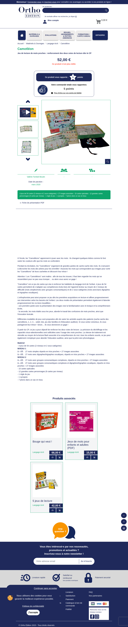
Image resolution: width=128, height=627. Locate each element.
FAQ (91, 592)
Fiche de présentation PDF (32, 203)
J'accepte (33, 612)
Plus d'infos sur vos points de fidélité (66, 93)
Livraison (69, 592)
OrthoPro (100, 35)
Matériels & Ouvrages (34, 35)
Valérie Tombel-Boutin (36, 177)
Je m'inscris (86, 561)
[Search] (72, 10)
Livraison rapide (38, 577)
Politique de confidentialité (33, 606)
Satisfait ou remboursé (70, 578)
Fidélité (69, 609)
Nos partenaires (95, 596)
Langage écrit (38, 452)
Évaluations (50, 35)
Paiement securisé (102, 577)
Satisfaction (70, 596)
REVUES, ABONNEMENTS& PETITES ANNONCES (67, 35)
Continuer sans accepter (45, 588)
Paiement (69, 599)
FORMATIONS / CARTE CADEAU (83, 35)
